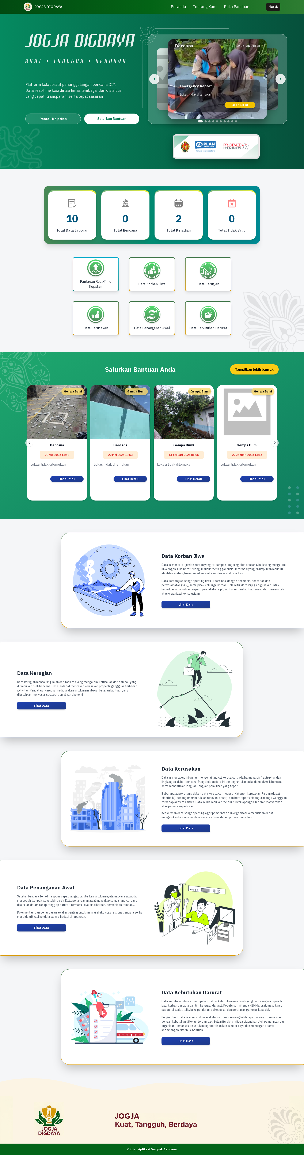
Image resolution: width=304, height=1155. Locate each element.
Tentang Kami (205, 6)
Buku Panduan (236, 6)
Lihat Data (185, 604)
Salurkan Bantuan (111, 119)
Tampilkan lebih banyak (254, 369)
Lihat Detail (240, 105)
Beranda (178, 6)
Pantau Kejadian (53, 119)
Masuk (273, 7)
